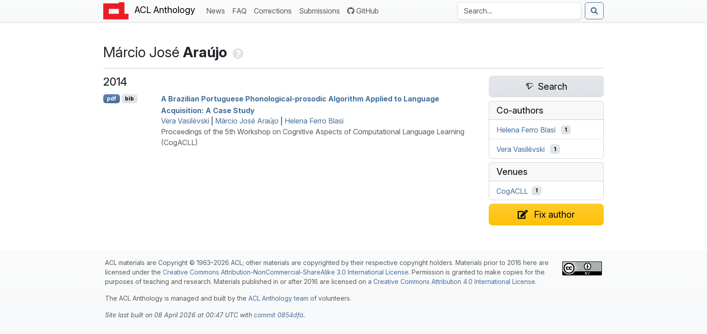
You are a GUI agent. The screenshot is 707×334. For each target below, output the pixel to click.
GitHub (363, 10)
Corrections (274, 10)
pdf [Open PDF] (111, 98)
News (217, 10)
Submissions (321, 10)
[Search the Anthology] (519, 10)
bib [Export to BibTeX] (129, 98)
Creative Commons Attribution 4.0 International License (454, 281)
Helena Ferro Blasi (314, 120)
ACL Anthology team (278, 298)
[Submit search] (594, 10)
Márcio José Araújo (247, 120)
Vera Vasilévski (185, 120)
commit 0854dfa (278, 315)
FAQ (241, 10)
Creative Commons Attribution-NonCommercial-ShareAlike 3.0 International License (286, 272)
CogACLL (512, 190)
